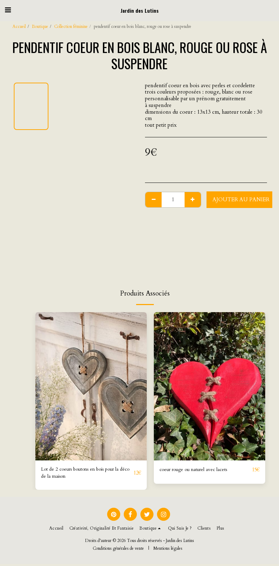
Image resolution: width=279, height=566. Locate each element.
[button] (8, 10)
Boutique (40, 26)
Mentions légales (167, 550)
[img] (91, 386)
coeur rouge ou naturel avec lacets (198, 469)
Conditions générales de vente (118, 550)
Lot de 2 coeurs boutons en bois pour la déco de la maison (86, 474)
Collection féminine (71, 26)
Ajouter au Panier (241, 199)
